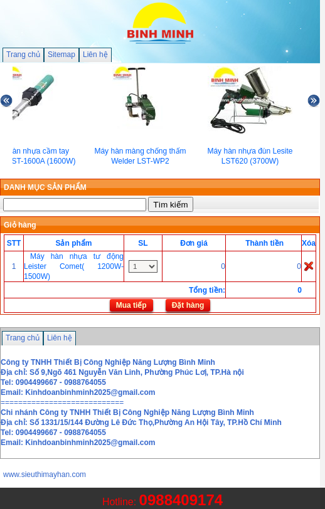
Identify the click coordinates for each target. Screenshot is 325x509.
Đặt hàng (188, 305)
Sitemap (61, 54)
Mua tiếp (131, 305)
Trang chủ (23, 54)
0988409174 (181, 499)
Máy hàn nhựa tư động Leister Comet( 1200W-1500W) (74, 266)
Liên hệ (95, 54)
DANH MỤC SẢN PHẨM (45, 187)
